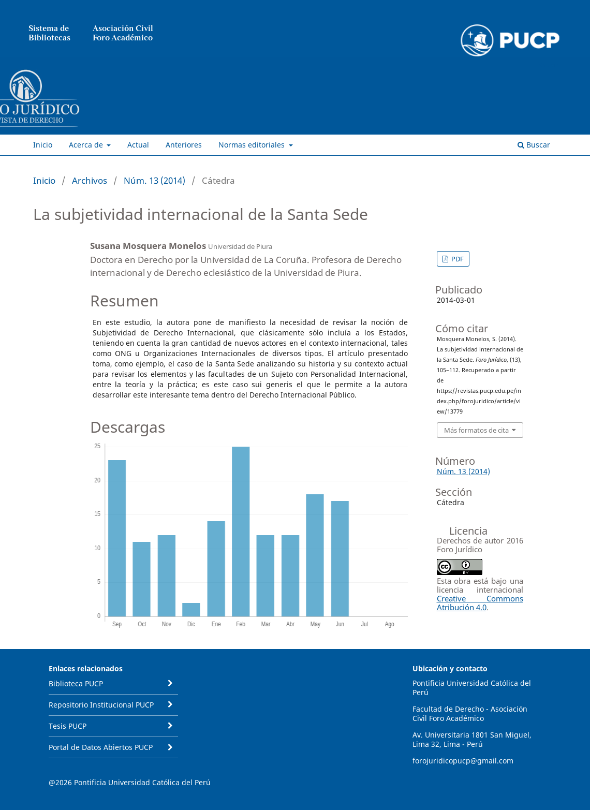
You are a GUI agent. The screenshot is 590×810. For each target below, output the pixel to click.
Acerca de (87, 145)
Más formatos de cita (476, 430)
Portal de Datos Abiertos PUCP (101, 747)
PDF (457, 258)
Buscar (534, 145)
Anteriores (184, 145)
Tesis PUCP (67, 726)
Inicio (42, 145)
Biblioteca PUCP (76, 683)
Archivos (89, 180)
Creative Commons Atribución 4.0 (480, 602)
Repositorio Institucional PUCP (101, 705)
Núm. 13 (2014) (154, 180)
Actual (138, 145)
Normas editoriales (252, 145)
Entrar (547, 64)
